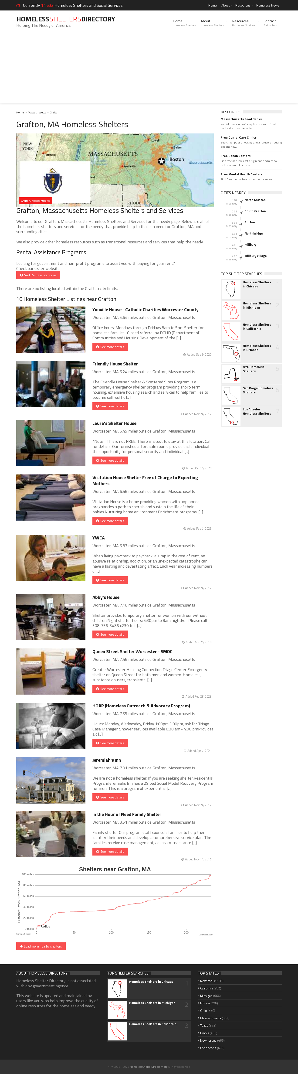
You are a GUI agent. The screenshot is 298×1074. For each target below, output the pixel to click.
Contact (271, 22)
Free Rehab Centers (236, 156)
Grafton (54, 112)
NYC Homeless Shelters (253, 369)
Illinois (204, 1032)
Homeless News (267, 5)
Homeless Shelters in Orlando (257, 348)
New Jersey (208, 1040)
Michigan (206, 995)
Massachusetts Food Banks (241, 119)
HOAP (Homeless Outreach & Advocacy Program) (141, 705)
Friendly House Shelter (115, 363)
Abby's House (105, 597)
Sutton (250, 222)
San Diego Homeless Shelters (258, 390)
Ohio (203, 1010)
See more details (110, 346)
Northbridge (254, 233)
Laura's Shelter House (114, 423)
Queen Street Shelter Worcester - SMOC (132, 651)
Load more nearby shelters (41, 946)
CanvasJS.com (206, 934)
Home (212, 5)
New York (206, 980)
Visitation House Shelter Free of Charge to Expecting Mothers (145, 480)
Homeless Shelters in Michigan (257, 305)
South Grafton (255, 211)
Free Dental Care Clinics (239, 137)
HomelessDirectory (65, 19)
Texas (204, 1025)
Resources (243, 5)
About (225, 5)
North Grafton (255, 200)
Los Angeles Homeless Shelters (257, 411)
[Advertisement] (149, 70)
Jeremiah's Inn (106, 760)
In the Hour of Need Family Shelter (126, 814)
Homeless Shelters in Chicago (257, 284)
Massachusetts (37, 112)
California (206, 988)
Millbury (251, 244)
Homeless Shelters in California (257, 326)
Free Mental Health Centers (241, 174)
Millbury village (255, 256)
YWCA (98, 537)
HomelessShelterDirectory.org (148, 1066)
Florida (205, 1003)
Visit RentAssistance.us (38, 275)
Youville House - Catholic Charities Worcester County (145, 309)
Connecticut (208, 1047)
